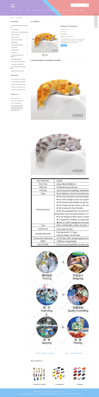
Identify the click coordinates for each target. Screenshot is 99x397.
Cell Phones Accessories (18, 62)
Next (57, 39)
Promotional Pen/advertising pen (18, 26)
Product (28, 10)
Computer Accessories (17, 64)
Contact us (74, 10)
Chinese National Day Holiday (18, 82)
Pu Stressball (14, 30)
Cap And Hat (14, 37)
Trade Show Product (16, 40)
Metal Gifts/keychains (17, 45)
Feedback (65, 10)
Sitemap (64, 392)
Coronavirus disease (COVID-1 (18, 90)
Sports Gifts (14, 42)
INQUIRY (63, 45)
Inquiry (82, 10)
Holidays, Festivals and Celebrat (17, 56)
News (58, 10)
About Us (20, 10)
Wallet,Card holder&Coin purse (19, 32)
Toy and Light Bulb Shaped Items (18, 67)
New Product (37, 10)
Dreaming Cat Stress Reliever (47, 353)
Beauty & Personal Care (17, 71)
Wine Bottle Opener (16, 59)
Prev (33, 39)
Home (14, 10)
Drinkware (14, 52)
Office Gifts (14, 47)
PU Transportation (59, 384)
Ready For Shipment (49, 10)
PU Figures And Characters (39, 384)
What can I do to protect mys (18, 87)
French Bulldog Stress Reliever (76, 353)
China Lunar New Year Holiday (18, 79)
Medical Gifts (14, 50)
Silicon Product (15, 35)
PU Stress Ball (80, 384)
